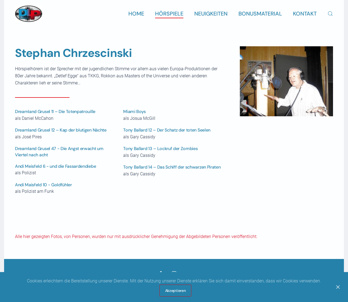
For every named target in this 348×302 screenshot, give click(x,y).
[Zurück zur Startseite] (28, 14)
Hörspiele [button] (169, 13)
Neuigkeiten (211, 13)
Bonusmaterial (260, 13)
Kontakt (305, 13)
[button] (330, 14)
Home (136, 13)
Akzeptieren (175, 290)
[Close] (338, 287)
